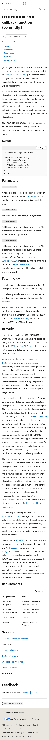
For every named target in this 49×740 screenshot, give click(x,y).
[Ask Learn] (39, 9)
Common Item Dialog (18, 74)
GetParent (32, 196)
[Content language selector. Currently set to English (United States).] (14, 712)
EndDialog (20, 540)
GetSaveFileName (10, 362)
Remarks (7, 56)
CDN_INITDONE (30, 449)
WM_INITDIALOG (10, 260)
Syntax (7, 46)
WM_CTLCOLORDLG (11, 516)
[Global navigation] (2, 3)
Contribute (6, 729)
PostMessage (11, 547)
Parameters (8, 49)
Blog (34, 725)
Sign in (44, 3)
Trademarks (6, 736)
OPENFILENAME (21, 264)
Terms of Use (32, 732)
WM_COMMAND (10, 551)
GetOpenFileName (27, 359)
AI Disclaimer (7, 725)
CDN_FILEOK (41, 307)
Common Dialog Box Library (15, 638)
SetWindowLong (21, 318)
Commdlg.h (13, 9)
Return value (9, 53)
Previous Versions (23, 725)
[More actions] (44, 9)
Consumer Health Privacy (12, 732)
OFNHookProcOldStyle (20, 346)
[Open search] (37, 3)
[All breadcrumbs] (4, 9)
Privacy (17, 729)
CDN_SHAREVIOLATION (20, 307)
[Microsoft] (24, 3)
